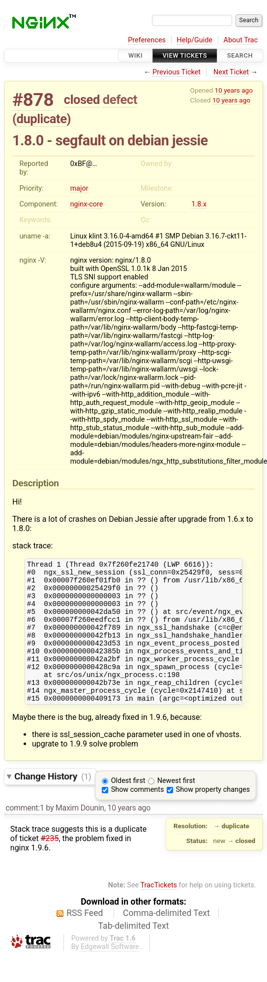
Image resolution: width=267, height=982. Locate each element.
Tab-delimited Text (133, 952)
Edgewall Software (110, 973)
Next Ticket (231, 72)
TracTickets (158, 912)
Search (240, 55)
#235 (50, 865)
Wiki (135, 55)
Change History (52, 803)
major (79, 188)
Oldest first (128, 807)
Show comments (137, 816)
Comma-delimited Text (166, 940)
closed (82, 99)
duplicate (42, 118)
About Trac (241, 40)
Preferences (147, 40)
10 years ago (234, 90)
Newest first (176, 807)
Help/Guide (194, 40)
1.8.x (199, 204)
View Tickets (185, 55)
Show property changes (213, 816)
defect (120, 99)
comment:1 (24, 834)
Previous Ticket (176, 72)
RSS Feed (84, 940)
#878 (33, 99)
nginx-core (86, 204)
